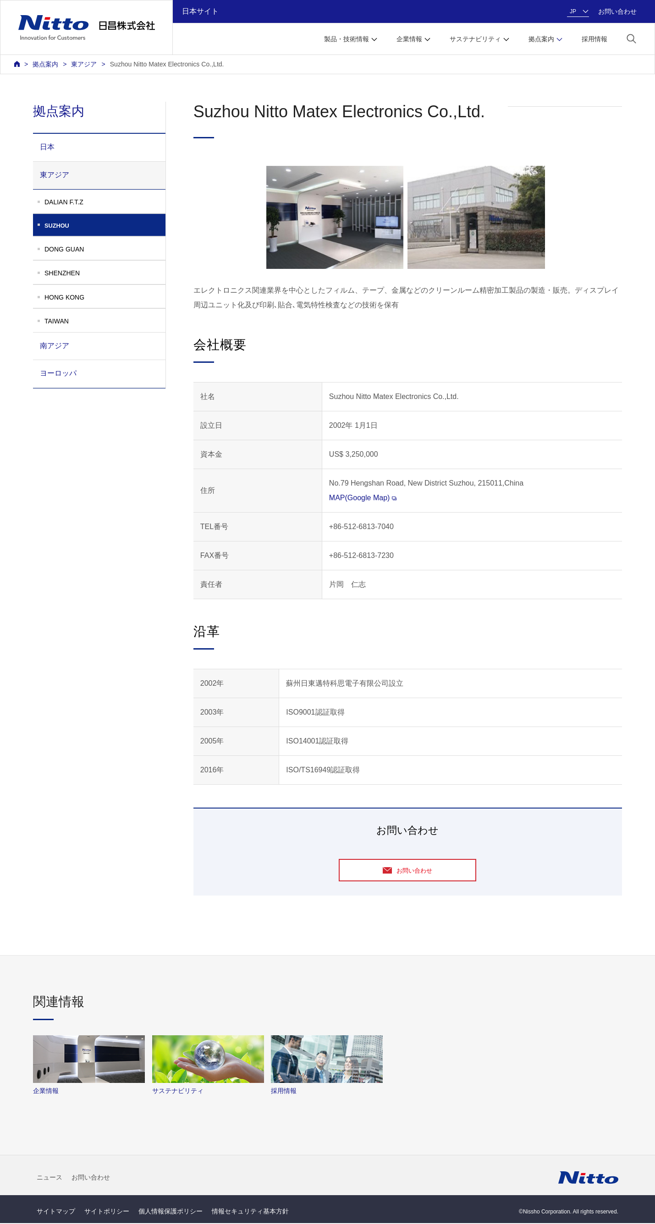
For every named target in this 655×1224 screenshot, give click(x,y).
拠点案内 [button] (541, 39)
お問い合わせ (617, 11)
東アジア (84, 64)
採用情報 (594, 39)
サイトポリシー (106, 1212)
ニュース (49, 1177)
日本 (47, 147)
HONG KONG (64, 297)
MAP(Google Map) (363, 498)
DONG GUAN (64, 249)
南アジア (54, 346)
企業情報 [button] (409, 39)
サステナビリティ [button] (475, 39)
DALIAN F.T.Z (63, 202)
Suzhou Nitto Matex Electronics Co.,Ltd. (167, 64)
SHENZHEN (62, 273)
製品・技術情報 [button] (346, 39)
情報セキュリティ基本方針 (250, 1212)
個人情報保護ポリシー (170, 1212)
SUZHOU (104, 225)
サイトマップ (56, 1212)
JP (573, 11)
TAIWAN (56, 321)
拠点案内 (45, 64)
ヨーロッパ (58, 373)
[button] (631, 38)
